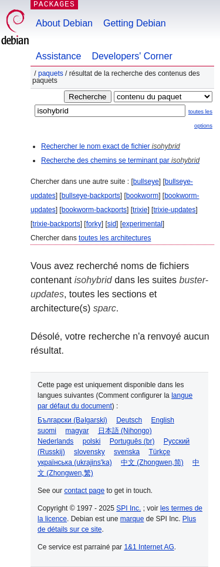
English (162, 420)
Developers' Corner (132, 56)
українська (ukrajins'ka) (75, 462)
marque (132, 519)
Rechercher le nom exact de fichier (110, 146)
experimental (142, 224)
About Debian (64, 23)
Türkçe (159, 452)
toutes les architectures (115, 238)
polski (92, 441)
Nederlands (55, 441)
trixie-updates (174, 210)
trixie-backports (56, 224)
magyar (77, 431)
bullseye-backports (91, 196)
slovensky (89, 452)
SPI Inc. (128, 508)
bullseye (146, 181)
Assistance (58, 56)
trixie (140, 210)
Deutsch (129, 420)
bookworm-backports (94, 210)
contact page (84, 491)
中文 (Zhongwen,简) (152, 462)
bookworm (142, 196)
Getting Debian (134, 23)
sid (111, 224)
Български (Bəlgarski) (72, 420)
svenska (127, 452)
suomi (47, 431)
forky (93, 224)
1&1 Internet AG (149, 547)
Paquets (50, 73)
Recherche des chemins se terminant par (120, 160)
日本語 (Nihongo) (125, 431)
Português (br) (132, 441)
